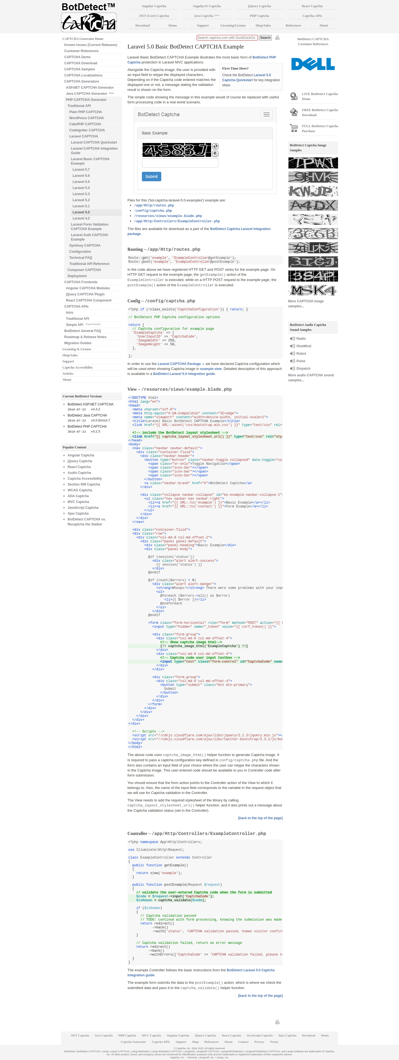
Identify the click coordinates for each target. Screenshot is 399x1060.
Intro (69, 313)
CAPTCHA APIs (76, 306)
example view (210, 369)
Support (68, 361)
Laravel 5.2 (81, 200)
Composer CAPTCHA (84, 270)
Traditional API (79, 106)
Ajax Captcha (78, 513)
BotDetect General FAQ (82, 331)
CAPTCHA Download (80, 63)
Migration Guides (77, 343)
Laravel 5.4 (81, 188)
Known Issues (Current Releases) (90, 45)
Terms (274, 1041)
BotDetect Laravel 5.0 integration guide (184, 374)
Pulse (300, 361)
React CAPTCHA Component (88, 300)
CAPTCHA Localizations (83, 75)
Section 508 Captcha (84, 484)
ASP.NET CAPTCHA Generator (90, 88)
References (293, 25)
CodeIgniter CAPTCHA (87, 130)
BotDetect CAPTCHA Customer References (313, 41)
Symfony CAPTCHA (85, 245)
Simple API (83, 324)
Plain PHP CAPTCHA (85, 112)
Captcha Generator (133, 1041)
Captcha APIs (312, 16)
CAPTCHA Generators (81, 81)
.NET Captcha (79, 1035)
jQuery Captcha (80, 461)
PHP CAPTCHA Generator (86, 100)
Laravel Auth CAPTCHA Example (89, 237)
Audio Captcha (79, 473)
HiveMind (303, 346)
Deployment (77, 276)
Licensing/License (232, 25)
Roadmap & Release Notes (85, 337)
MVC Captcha (78, 502)
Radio (301, 339)
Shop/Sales (70, 355)
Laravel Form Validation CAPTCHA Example (89, 227)
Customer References (81, 51)
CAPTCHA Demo (77, 57)
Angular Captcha (81, 455)
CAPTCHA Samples (79, 69)
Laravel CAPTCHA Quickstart (94, 142)
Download (142, 25)
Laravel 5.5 (81, 182)
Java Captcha (206, 16)
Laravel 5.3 (81, 194)
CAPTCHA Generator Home (82, 39)
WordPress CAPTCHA (86, 118)
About (66, 380)
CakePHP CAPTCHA (85, 124)
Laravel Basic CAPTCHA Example (90, 161)
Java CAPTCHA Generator (90, 93)
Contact (243, 1041)
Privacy (259, 1041)
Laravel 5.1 (81, 206)
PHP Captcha (259, 16)
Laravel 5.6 (81, 176)
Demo (172, 25)
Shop (195, 1041)
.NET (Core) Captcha (154, 16)
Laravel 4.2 (81, 218)
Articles (67, 374)
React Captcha (79, 467)
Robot (301, 354)
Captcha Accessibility (77, 367)
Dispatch (303, 369)
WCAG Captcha (80, 490)
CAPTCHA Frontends (81, 282)
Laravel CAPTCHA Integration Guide (94, 151)
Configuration (80, 252)
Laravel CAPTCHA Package (179, 364)
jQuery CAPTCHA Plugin (85, 294)
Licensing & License (76, 349)
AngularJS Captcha (207, 6)
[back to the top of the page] (260, 818)
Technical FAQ (80, 258)
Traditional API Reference (89, 264)
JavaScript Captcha (83, 508)
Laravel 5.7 (81, 170)
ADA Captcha (78, 496)
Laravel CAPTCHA (83, 136)
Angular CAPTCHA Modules (88, 288)
